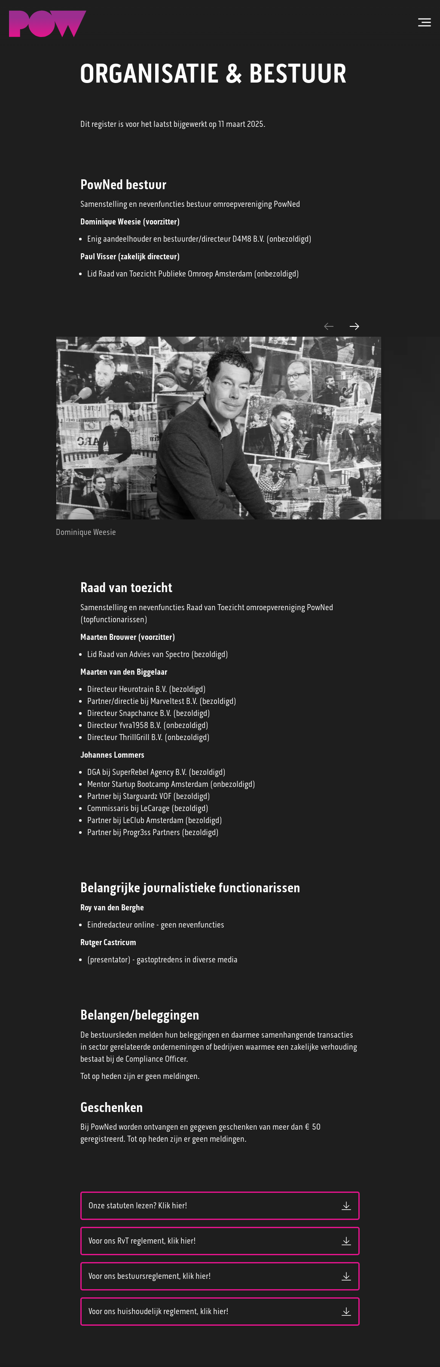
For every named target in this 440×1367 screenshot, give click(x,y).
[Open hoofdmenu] (424, 22)
